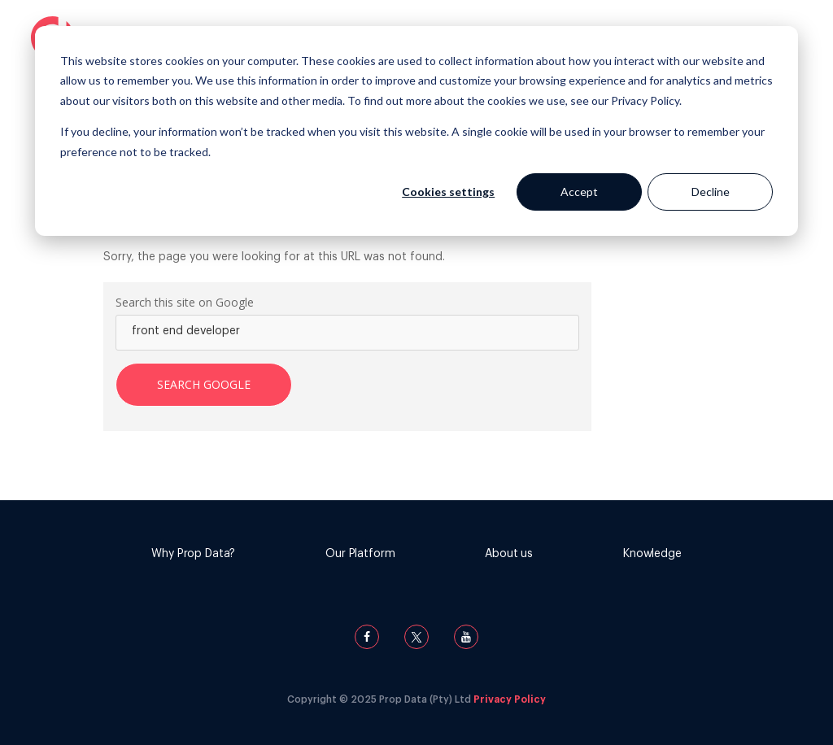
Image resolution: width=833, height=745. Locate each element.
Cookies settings (448, 191)
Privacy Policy (509, 699)
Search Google (204, 384)
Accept (579, 191)
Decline (710, 191)
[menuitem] (193, 556)
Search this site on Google (185, 302)
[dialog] (416, 131)
